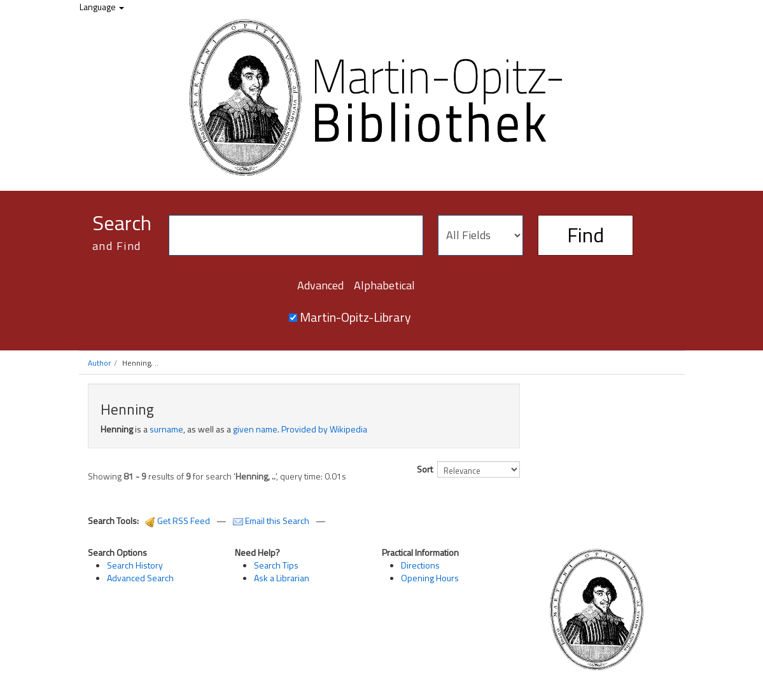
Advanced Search (140, 577)
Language (102, 6)
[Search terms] (296, 235)
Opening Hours (430, 577)
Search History (135, 565)
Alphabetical (384, 285)
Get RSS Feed (177, 520)
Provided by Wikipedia (324, 429)
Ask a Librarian (281, 577)
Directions (420, 565)
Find (585, 234)
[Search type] (480, 235)
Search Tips (276, 565)
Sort (425, 469)
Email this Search (272, 520)
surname (166, 429)
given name (255, 429)
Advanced (320, 285)
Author (99, 363)
